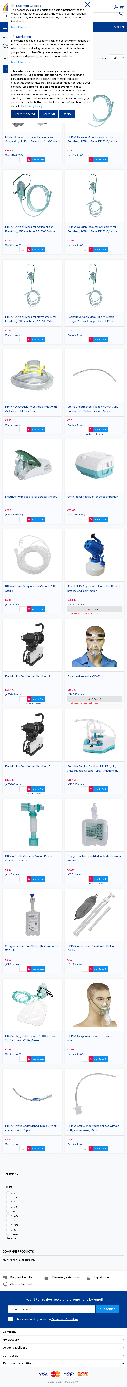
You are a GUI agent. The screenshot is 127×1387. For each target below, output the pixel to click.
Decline (67, 114)
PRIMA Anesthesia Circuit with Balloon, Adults (91, 948)
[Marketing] (12, 36)
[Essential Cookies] (12, 5)
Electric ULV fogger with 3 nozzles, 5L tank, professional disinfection (94, 588)
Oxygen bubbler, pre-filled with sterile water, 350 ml (94, 858)
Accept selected (25, 114)
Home (6, 37)
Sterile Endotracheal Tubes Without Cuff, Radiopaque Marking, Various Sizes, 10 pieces (92, 409)
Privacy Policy (33, 106)
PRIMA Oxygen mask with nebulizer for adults (91, 1038)
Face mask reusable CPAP (83, 676)
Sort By (7, 58)
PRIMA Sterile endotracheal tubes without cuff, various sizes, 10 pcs (93, 1128)
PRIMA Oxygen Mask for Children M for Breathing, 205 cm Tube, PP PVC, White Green (92, 229)
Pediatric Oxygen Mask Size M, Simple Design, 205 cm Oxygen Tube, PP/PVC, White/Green (91, 319)
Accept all (49, 114)
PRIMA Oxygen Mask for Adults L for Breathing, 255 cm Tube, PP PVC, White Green (92, 139)
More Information (21, 27)
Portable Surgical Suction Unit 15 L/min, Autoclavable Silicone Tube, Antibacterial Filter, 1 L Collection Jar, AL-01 (92, 768)
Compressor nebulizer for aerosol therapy (92, 496)
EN (119, 27)
